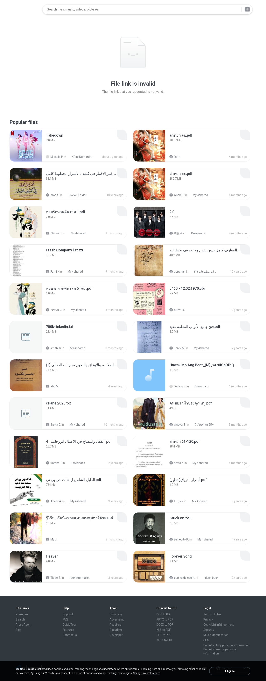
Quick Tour (69, 624)
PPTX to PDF (164, 619)
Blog (18, 629)
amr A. (52, 195)
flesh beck (209, 577)
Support (68, 614)
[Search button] (236, 9)
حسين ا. (176, 501)
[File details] (26, 146)
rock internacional (78, 577)
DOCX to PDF (164, 624)
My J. (51, 539)
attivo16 (177, 309)
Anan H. (176, 195)
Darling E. (177, 386)
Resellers (115, 624)
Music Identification (216, 635)
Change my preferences (146, 673)
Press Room (24, 624)
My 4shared (198, 195)
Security (208, 629)
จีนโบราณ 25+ (202, 424)
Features (68, 629)
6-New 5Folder (74, 195)
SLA (206, 640)
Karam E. (54, 463)
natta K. (176, 463)
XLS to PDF (163, 629)
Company (116, 614)
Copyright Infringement (218, 624)
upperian (177, 271)
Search (20, 619)
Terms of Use (212, 614)
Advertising (117, 619)
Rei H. (175, 156)
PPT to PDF (163, 635)
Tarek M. (177, 348)
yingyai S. (177, 424)
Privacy (208, 619)
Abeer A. (54, 501)
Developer (116, 635)
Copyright (116, 629)
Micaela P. (54, 156)
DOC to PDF (163, 614)
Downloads (196, 233)
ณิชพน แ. (54, 233)
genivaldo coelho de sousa (182, 577)
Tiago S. (53, 577)
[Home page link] (26, 9)
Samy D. (53, 424)
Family (52, 271)
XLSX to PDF (164, 640)
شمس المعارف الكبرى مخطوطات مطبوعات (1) (203, 271)
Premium (22, 614)
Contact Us (70, 635)
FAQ (65, 619)
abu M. (52, 386)
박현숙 (176, 233)
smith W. (53, 348)
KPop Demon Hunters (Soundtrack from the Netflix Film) (80, 156)
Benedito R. (179, 539)
